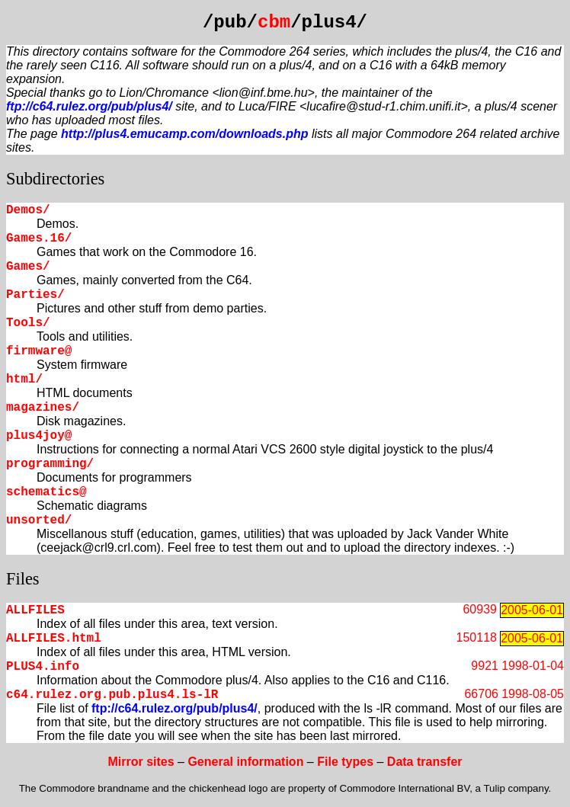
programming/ (50, 464)
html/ (24, 379)
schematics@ (46, 492)
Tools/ (28, 323)
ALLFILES (35, 610)
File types (345, 761)
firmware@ (39, 351)
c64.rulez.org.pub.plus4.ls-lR (112, 695)
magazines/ (42, 408)
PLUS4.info (42, 667)
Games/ (28, 267)
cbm (274, 22)
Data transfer (425, 761)
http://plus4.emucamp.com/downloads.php (184, 133)
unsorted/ (39, 520)
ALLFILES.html (53, 638)
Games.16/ (39, 238)
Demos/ (28, 210)
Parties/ (35, 295)
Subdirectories (55, 178)
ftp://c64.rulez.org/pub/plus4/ (89, 106)
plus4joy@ (39, 436)
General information (245, 761)
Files (23, 578)
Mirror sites (140, 761)
